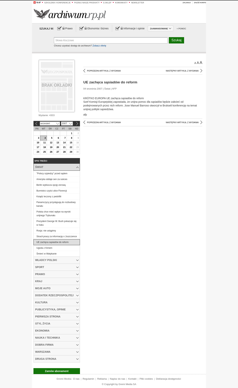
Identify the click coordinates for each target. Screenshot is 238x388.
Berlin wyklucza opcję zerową (51, 185)
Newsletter (137, 3)
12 (51, 142)
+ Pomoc (181, 28)
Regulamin (88, 378)
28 (64, 152)
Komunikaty (121, 3)
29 (71, 152)
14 (64, 142)
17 (38, 147)
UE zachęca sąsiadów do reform (52, 242)
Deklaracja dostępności (168, 378)
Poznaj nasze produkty (86, 3)
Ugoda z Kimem (44, 248)
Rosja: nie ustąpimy (46, 230)
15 (71, 142)
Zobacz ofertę (99, 45)
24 (38, 152)
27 (58, 152)
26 (51, 152)
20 (58, 147)
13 (58, 142)
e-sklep (107, 3)
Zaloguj (187, 3)
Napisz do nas (117, 378)
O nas (76, 378)
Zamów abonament (57, 371)
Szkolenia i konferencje (57, 3)
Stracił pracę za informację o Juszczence (56, 236)
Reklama (102, 378)
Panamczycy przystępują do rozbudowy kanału (56, 204)
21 (64, 147)
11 (44, 142)
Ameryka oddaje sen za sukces (51, 179)
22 (71, 147)
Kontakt (132, 378)
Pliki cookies (146, 378)
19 (51, 147)
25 (44, 152)
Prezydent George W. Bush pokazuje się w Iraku (56, 223)
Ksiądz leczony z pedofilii (48, 196)
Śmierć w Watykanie (46, 253)
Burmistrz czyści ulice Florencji (51, 190)
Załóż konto (200, 3)
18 (44, 147)
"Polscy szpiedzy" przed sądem (51, 173)
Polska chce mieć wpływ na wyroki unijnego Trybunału (53, 213)
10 (38, 142)
